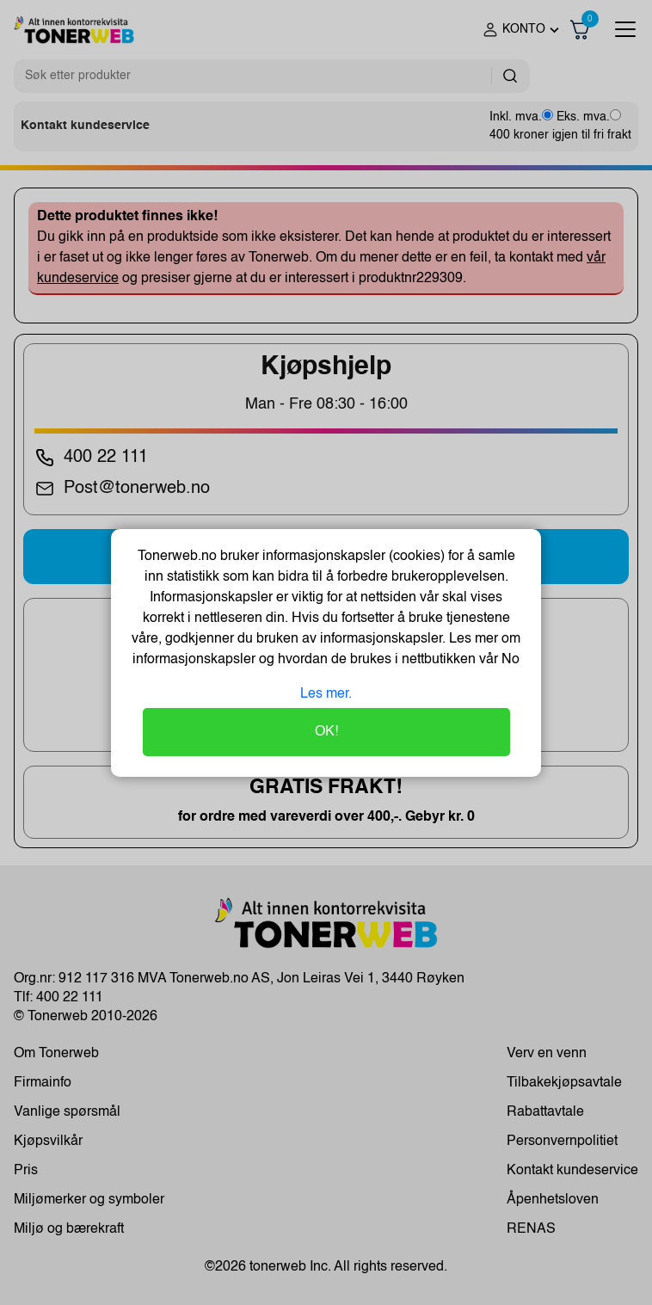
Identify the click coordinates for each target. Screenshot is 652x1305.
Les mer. (326, 694)
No (509, 660)
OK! (326, 732)
